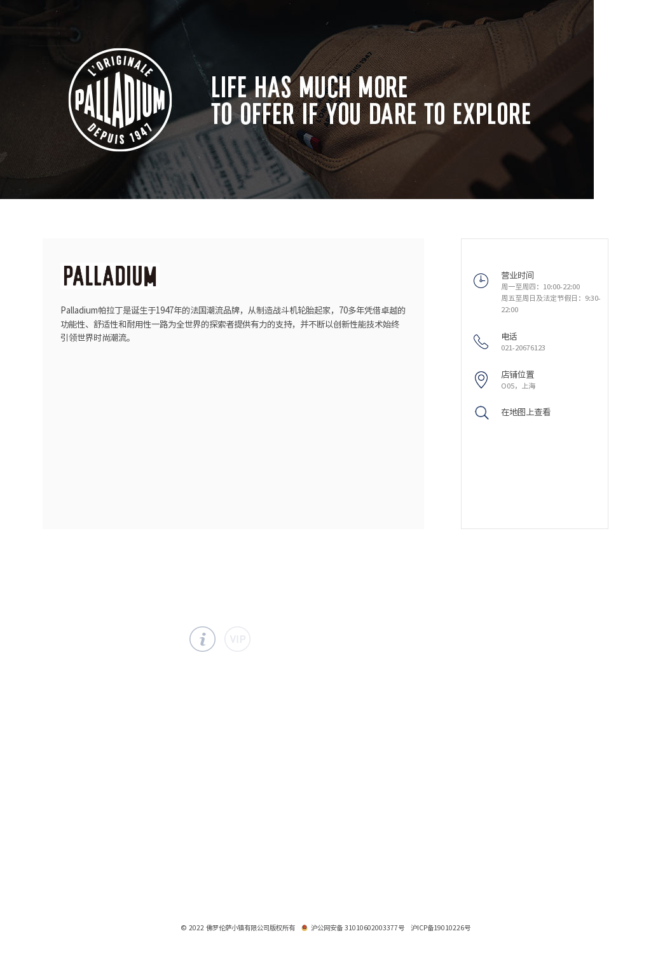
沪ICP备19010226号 (440, 928)
